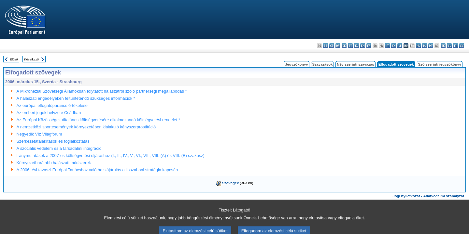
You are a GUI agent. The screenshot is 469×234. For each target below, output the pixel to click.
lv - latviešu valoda (393, 45)
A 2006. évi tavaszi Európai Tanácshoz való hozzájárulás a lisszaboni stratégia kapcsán (97, 169)
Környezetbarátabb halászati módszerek (54, 162)
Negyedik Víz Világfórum (39, 134)
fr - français (368, 45)
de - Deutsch (344, 45)
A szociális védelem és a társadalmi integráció (59, 148)
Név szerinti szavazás (355, 64)
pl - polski (424, 45)
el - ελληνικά (356, 45)
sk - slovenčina (443, 45)
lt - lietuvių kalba (399, 45)
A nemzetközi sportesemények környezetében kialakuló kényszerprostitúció (86, 126)
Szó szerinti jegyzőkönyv (439, 64)
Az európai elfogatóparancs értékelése (52, 105)
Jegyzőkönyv (296, 64)
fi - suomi (455, 45)
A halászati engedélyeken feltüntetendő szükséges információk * (76, 98)
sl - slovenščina (449, 45)
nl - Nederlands (418, 45)
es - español (325, 45)
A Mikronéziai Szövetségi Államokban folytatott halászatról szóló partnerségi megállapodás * (102, 91)
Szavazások (322, 64)
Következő (31, 59)
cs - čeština (331, 45)
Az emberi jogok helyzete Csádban (49, 112)
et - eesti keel (350, 45)
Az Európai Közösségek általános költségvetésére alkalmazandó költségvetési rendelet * (98, 119)
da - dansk (337, 45)
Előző (14, 59)
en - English (362, 45)
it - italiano (387, 45)
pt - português (430, 45)
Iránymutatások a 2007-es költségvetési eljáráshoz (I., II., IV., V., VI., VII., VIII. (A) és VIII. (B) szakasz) (111, 155)
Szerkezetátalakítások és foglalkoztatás (53, 141)
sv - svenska (461, 45)
